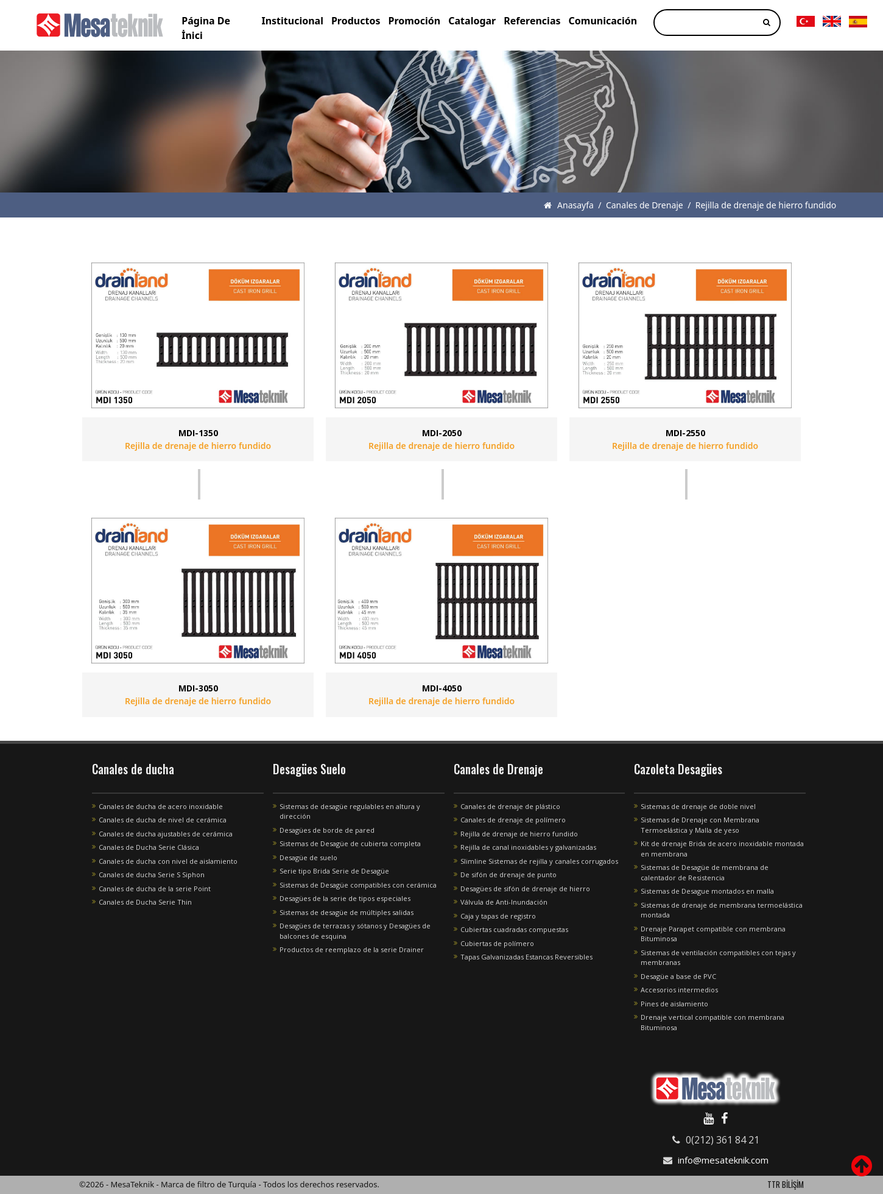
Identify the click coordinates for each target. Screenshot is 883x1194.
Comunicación (603, 20)
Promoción (414, 20)
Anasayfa (568, 205)
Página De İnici (205, 28)
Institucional (292, 20)
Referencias (532, 20)
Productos (356, 20)
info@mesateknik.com (723, 1160)
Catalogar (472, 20)
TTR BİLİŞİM (785, 1184)
